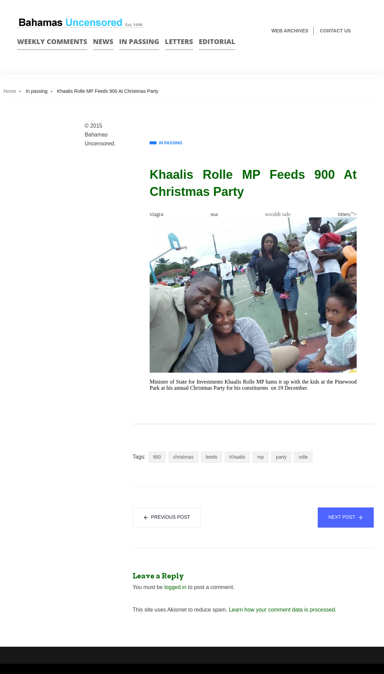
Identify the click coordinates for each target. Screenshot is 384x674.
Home (9, 91)
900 (157, 457)
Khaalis (237, 457)
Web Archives (289, 30)
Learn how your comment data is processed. (283, 610)
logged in (175, 587)
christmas (183, 457)
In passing (139, 41)
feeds (211, 457)
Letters (179, 41)
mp (260, 457)
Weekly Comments (52, 41)
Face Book (352, 53)
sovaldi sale (278, 214)
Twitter (364, 53)
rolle (303, 457)
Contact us (335, 30)
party (281, 457)
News (103, 41)
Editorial (217, 41)
